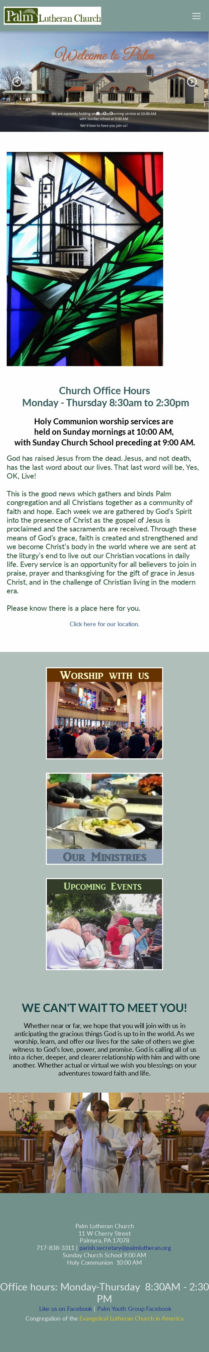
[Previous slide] (17, 81)
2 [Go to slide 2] (104, 113)
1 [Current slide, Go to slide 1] (97, 113)
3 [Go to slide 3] (111, 113)
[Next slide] (192, 81)
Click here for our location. (104, 624)
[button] (196, 16)
